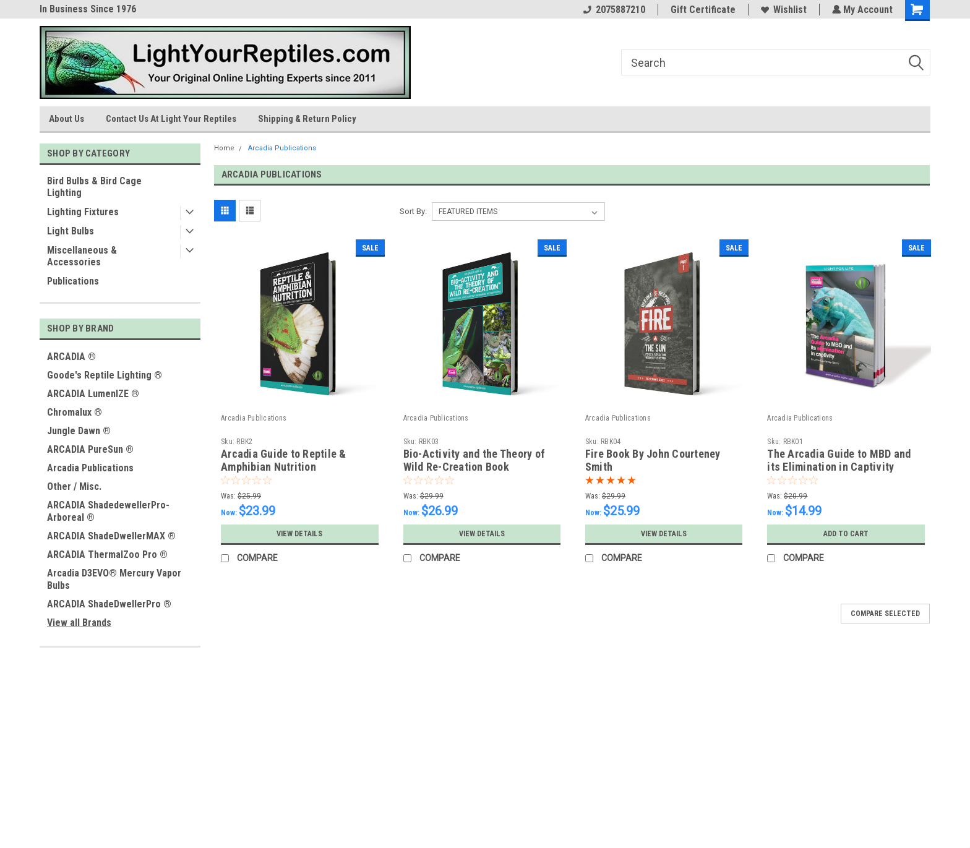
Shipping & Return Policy (307, 118)
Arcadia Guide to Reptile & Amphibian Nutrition (283, 460)
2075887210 (613, 9)
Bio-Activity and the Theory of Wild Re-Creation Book (474, 460)
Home (224, 148)
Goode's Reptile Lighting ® (104, 375)
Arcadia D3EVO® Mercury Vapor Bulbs (114, 579)
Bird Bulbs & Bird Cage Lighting (94, 187)
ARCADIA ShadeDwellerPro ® (109, 604)
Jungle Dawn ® (79, 431)
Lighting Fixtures (83, 212)
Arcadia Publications (90, 468)
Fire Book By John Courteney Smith (653, 460)
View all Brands (79, 622)
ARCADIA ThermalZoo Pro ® (107, 554)
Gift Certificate (701, 9)
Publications (73, 281)
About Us (66, 118)
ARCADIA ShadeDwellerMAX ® (111, 536)
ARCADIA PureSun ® (90, 449)
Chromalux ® (74, 412)
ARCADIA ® (71, 356)
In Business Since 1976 (88, 9)
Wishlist (782, 9)
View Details (299, 534)
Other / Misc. (74, 486)
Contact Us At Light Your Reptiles (171, 118)
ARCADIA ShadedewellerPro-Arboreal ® (108, 511)
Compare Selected (885, 613)
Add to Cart (846, 534)
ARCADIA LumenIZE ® (93, 394)
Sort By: (413, 211)
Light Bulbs (70, 231)
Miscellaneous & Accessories (82, 256)
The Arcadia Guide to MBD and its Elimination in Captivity (839, 460)
